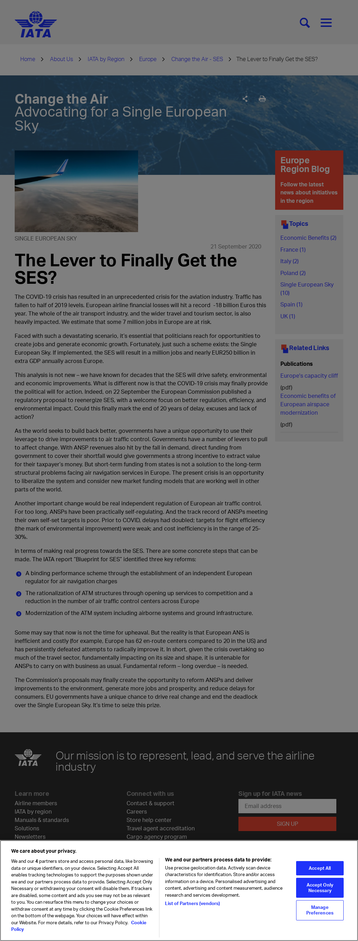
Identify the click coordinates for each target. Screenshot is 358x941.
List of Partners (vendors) (192, 907)
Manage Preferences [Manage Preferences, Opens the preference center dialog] (320, 914)
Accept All (320, 872)
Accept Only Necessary (320, 891)
